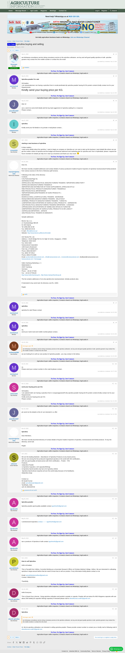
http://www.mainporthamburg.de (51, 275)
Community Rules (85, 651)
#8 (116, 322)
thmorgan (11, 47)
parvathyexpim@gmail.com (34, 483)
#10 (116, 364)
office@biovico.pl (31, 231)
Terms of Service (96, 651)
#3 (116, 100)
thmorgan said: (27, 346)
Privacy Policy (106, 651)
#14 (116, 453)
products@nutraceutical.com (35, 257)
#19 (116, 589)
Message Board (20, 10)
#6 (116, 161)
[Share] (113, 54)
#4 (116, 120)
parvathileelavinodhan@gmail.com (37, 575)
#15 (116, 499)
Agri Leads (34, 10)
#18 (116, 558)
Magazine (44, 10)
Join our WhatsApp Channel (80, 37)
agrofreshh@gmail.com (59, 506)
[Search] (113, 10)
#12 (116, 408)
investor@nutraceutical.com (70, 257)
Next (16, 50)
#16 (116, 518)
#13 (116, 428)
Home (11, 10)
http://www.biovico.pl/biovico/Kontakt (39, 233)
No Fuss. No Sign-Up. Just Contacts (62, 71)
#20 (116, 609)
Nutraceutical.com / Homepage (31, 259)
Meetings (53, 10)
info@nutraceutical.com (52, 257)
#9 (116, 342)
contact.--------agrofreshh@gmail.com (50, 522)
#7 (116, 303)
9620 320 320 (74, 16)
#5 (116, 140)
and (30, 490)
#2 (116, 76)
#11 (116, 383)
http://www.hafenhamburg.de (31, 275)
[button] (27, 10)
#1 (116, 54)
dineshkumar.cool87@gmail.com (79, 598)
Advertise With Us (74, 651)
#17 (116, 538)
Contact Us (62, 10)
